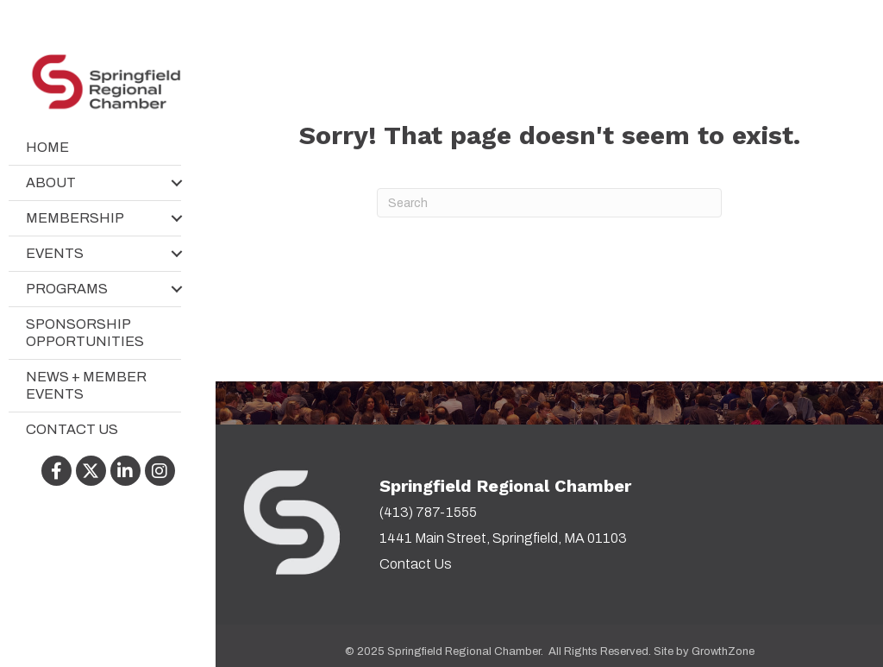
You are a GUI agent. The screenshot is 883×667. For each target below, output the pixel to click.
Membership (75, 218)
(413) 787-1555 (428, 512)
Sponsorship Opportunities (85, 333)
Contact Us (72, 429)
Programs (67, 288)
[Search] (549, 202)
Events (55, 253)
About (51, 182)
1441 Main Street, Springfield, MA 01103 (503, 538)
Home (47, 147)
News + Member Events (86, 385)
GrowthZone (723, 651)
